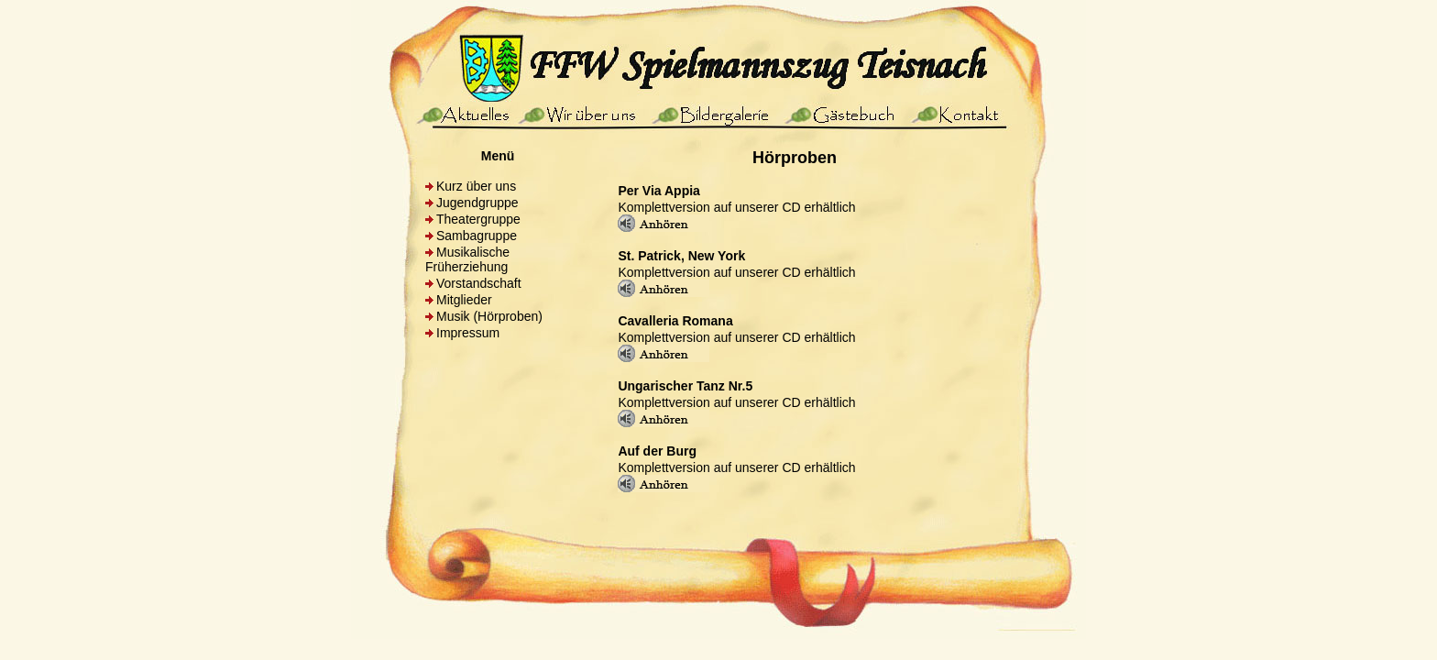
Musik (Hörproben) (489, 316)
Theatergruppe (478, 219)
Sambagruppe (476, 235)
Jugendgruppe (477, 202)
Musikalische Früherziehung (467, 259)
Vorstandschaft (478, 283)
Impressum (467, 332)
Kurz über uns (476, 186)
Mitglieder (464, 299)
